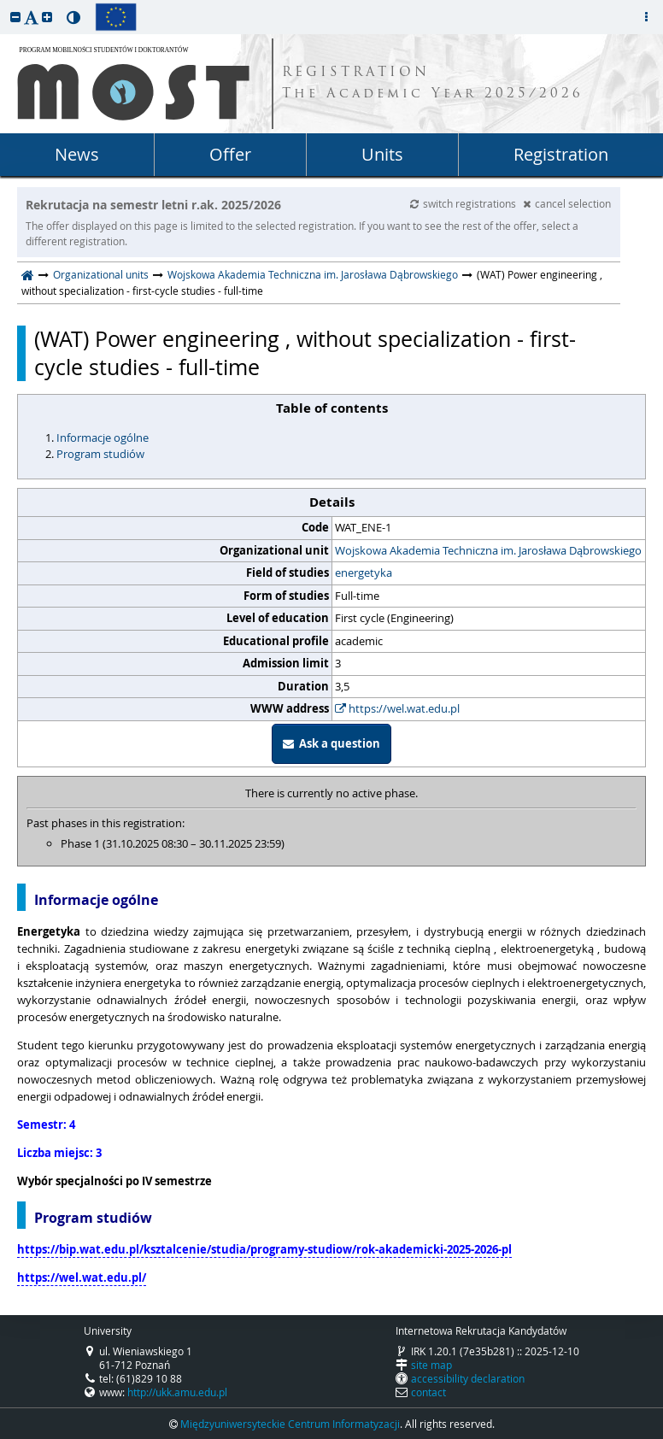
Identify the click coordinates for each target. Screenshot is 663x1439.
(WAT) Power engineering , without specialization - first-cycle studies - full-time (305, 353)
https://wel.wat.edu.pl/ (81, 1277)
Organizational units (101, 274)
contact (428, 1392)
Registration (560, 154)
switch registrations (464, 203)
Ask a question (331, 743)
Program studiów (100, 453)
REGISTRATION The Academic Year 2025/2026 (433, 84)
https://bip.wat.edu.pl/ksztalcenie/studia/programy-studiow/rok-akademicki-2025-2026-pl (264, 1249)
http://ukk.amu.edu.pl (177, 1392)
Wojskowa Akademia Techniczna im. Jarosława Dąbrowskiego (312, 274)
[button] (15, 17)
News (77, 154)
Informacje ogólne (102, 437)
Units (382, 154)
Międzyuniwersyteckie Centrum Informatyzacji (290, 1423)
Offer (230, 154)
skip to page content (4, 4)
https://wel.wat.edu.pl (397, 708)
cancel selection (567, 203)
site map (431, 1364)
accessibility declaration (468, 1378)
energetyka (363, 572)
